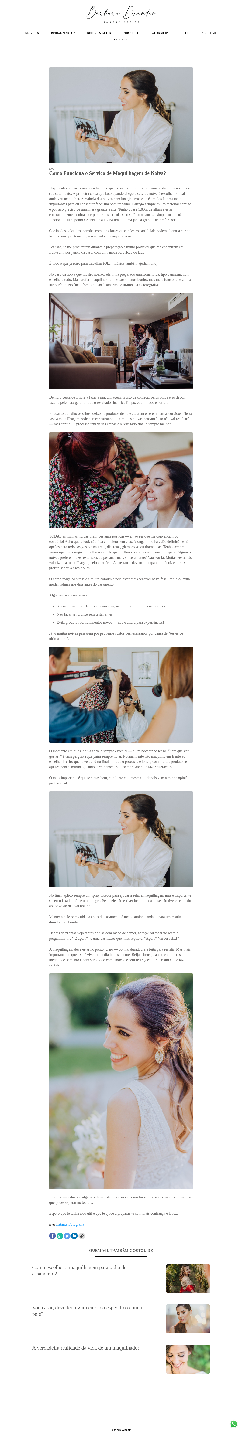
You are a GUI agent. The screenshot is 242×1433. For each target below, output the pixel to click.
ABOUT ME (209, 33)
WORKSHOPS (160, 33)
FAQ (51, 169)
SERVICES (32, 33)
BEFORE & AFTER (99, 33)
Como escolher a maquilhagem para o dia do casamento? (79, 1270)
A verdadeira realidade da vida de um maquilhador (85, 1348)
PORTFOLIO (131, 33)
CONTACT (121, 39)
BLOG (185, 33)
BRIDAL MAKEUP (63, 33)
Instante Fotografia (70, 1224)
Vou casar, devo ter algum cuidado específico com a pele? (87, 1311)
